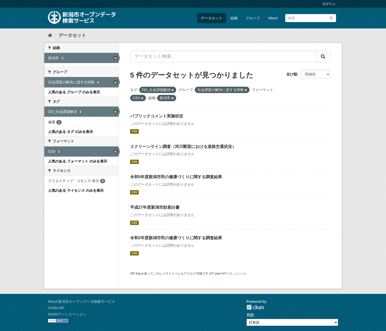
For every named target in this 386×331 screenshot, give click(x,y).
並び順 (291, 74)
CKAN (255, 307)
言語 (250, 315)
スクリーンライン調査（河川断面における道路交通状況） (183, 146)
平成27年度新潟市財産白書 (155, 207)
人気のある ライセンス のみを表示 (76, 190)
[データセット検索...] (223, 56)
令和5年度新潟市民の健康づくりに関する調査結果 (176, 177)
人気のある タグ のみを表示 (70, 132)
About (273, 18)
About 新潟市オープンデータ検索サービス (81, 301)
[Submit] (331, 18)
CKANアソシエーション (67, 314)
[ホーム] (50, 35)
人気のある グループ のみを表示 (74, 92)
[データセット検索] (310, 18)
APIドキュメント (233, 273)
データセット (211, 18)
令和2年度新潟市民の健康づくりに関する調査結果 (176, 238)
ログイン (329, 4)
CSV (134, 131)
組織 (234, 18)
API (211, 273)
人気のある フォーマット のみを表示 (77, 161)
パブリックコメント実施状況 (156, 116)
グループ (253, 18)
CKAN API (56, 308)
